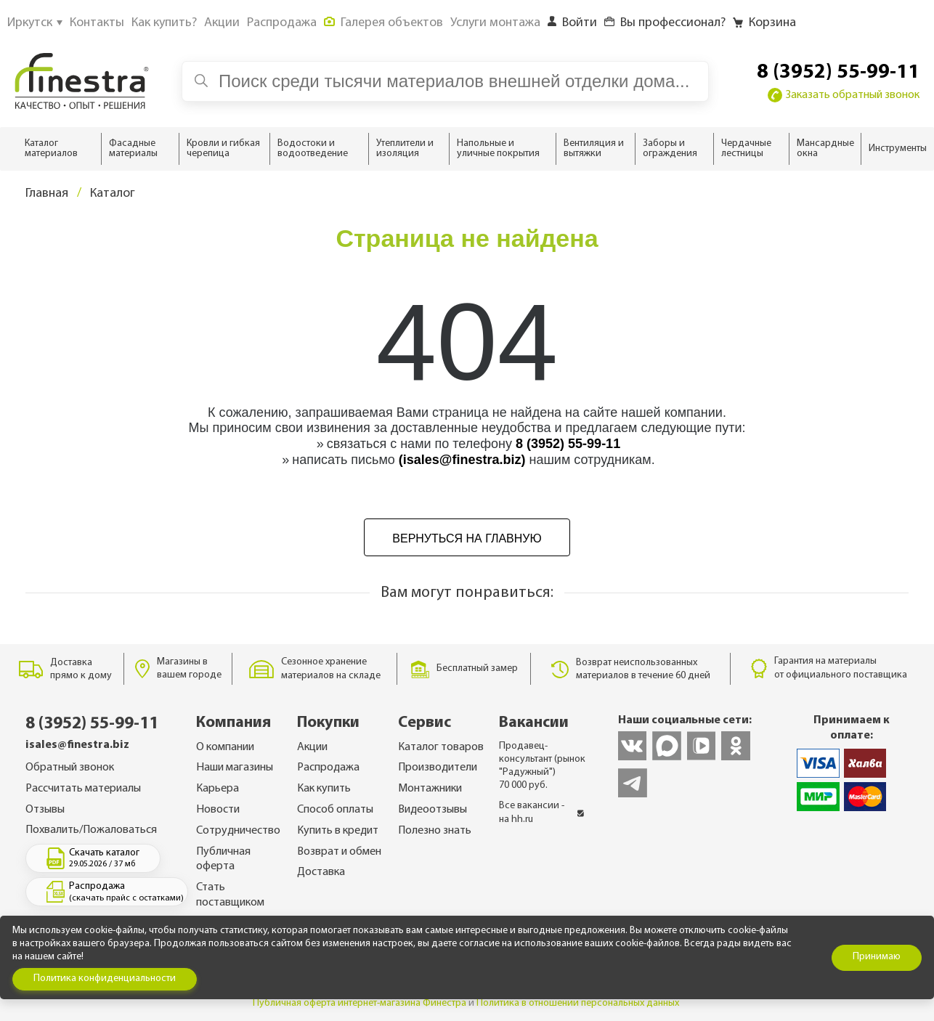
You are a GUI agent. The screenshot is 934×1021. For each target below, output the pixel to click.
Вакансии (534, 723)
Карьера (217, 788)
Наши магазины (234, 767)
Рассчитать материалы (83, 788)
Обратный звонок (69, 767)
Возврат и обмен (339, 852)
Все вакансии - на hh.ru (541, 812)
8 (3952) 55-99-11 (838, 72)
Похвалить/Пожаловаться (91, 830)
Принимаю (877, 956)
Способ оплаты (335, 809)
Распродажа (328, 767)
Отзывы (45, 809)
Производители (437, 767)
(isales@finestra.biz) (462, 459)
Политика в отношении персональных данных (577, 1003)
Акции (312, 747)
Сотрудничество (238, 831)
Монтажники (430, 788)
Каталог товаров (441, 747)
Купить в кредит (337, 831)
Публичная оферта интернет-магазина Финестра (359, 1003)
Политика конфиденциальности (104, 978)
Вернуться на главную (466, 538)
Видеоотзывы (432, 809)
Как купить (324, 788)
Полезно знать (434, 831)
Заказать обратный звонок (843, 95)
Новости (218, 809)
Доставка (321, 872)
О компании (225, 747)
